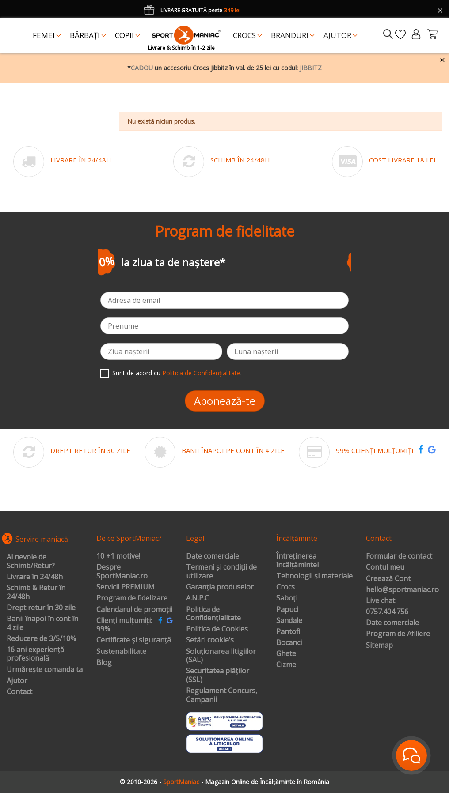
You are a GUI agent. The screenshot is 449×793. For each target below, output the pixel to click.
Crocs (285, 587)
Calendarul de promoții (134, 609)
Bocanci (289, 642)
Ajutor (17, 680)
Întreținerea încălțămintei (297, 560)
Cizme (286, 665)
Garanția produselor (220, 587)
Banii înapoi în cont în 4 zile (42, 623)
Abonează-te (224, 400)
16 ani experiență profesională (35, 654)
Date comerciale (212, 556)
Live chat (380, 601)
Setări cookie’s (210, 640)
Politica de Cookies (217, 629)
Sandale (289, 620)
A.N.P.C (197, 598)
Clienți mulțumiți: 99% (124, 625)
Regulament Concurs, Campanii (221, 695)
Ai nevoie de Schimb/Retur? (31, 561)
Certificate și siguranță (133, 640)
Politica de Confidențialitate (201, 373)
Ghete (286, 654)
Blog (104, 662)
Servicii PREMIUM (125, 587)
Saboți (286, 598)
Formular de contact (399, 556)
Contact (19, 691)
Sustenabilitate (121, 651)
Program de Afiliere (398, 634)
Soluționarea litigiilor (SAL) (221, 656)
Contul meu (385, 567)
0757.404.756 (387, 612)
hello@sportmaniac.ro (402, 589)
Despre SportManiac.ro (122, 571)
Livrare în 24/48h (35, 577)
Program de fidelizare (131, 598)
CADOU (142, 68)
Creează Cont (388, 578)
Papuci (287, 609)
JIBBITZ (311, 68)
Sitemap (379, 645)
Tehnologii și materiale (314, 576)
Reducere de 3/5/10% (41, 638)
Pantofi (288, 631)
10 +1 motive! (118, 556)
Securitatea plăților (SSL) (217, 675)
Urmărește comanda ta (45, 669)
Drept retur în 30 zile (41, 608)
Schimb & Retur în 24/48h (36, 592)
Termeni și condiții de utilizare (221, 571)
